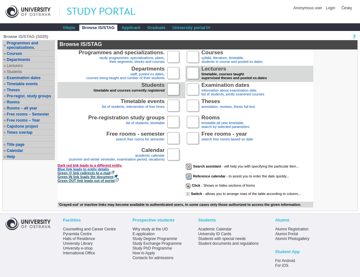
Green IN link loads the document (85, 177)
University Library (78, 243)
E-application (143, 234)
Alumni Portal (286, 234)
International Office (79, 253)
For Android (285, 260)
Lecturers (15, 66)
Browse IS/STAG (98, 27)
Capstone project (22, 126)
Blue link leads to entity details (83, 169)
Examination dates (24, 78)
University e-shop (78, 248)
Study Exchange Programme (156, 243)
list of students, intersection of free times (133, 106)
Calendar (15, 150)
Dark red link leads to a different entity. (90, 165)
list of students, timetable (126, 122)
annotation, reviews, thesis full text (228, 106)
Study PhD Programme (152, 248)
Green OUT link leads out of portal (86, 181)
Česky (346, 8)
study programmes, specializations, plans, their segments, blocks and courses (122, 57)
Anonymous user (308, 8)
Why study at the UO (150, 229)
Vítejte (69, 27)
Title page (16, 144)
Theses (13, 90)
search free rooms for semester (135, 138)
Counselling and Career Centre (89, 229)
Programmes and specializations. (22, 45)
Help (11, 156)
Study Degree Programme (154, 238)
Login (330, 8)
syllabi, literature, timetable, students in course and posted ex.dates (231, 57)
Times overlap (19, 132)
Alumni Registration (292, 229)
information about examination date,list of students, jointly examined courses (232, 90)
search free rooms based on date (227, 138)
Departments (18, 59)
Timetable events (22, 84)
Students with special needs (222, 238)
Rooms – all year (22, 108)
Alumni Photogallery (292, 238)
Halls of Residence (79, 238)
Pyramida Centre (77, 234)
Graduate (156, 27)
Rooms (13, 102)
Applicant (130, 27)
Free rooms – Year (23, 120)
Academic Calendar (215, 229)
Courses (14, 53)
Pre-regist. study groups (29, 96)
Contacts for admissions (152, 258)
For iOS (281, 265)
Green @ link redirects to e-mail (84, 173)
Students (14, 72)
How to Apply (143, 253)
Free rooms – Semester (28, 114)
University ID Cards (214, 234)
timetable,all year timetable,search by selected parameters (225, 122)
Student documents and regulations (228, 243)
